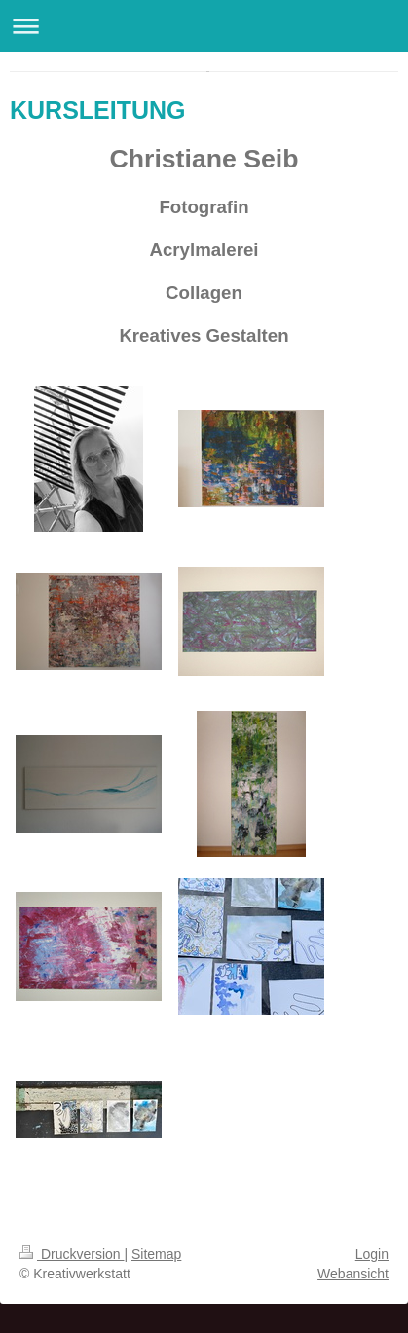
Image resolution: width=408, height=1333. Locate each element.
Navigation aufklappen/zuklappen (204, 26)
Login (372, 1254)
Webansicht (353, 1273)
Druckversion (71, 1254)
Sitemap (156, 1254)
